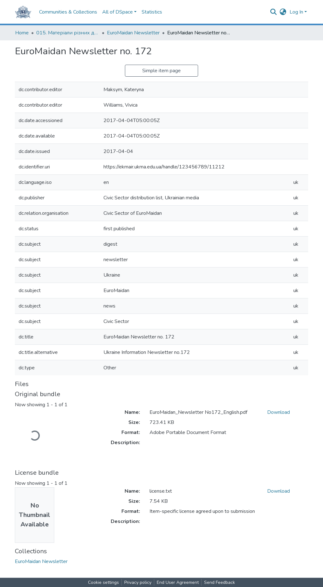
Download (278, 412)
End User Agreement (178, 582)
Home (22, 32)
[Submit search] (273, 12)
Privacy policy (137, 582)
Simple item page (161, 70)
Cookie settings (103, 582)
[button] (283, 12)
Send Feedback (219, 582)
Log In (296, 12)
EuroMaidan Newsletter (133, 32)
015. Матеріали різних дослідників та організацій (67, 32)
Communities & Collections (68, 12)
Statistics (152, 12)
